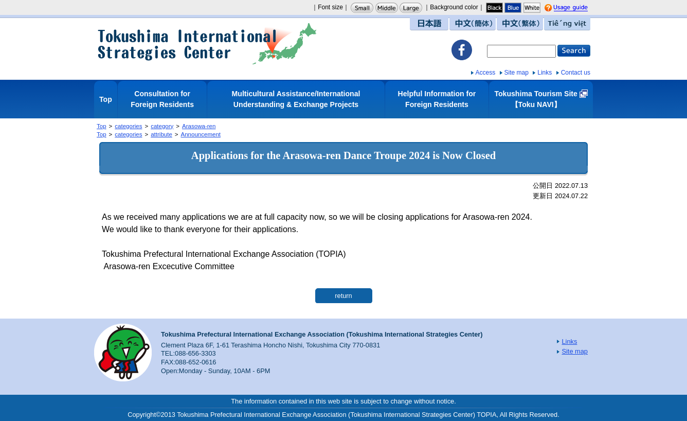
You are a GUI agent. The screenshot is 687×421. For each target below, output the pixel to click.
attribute (161, 134)
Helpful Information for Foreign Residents (437, 99)
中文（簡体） (472, 23)
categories (128, 126)
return (343, 296)
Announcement (201, 134)
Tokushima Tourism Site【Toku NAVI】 (535, 99)
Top (105, 99)
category (162, 126)
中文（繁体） (520, 23)
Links (544, 72)
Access (486, 72)
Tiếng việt (567, 23)
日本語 (429, 23)
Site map (516, 72)
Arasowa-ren (198, 126)
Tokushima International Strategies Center (207, 43)
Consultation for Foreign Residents (162, 99)
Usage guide (580, 8)
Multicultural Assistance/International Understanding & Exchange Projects (296, 99)
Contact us (575, 72)
